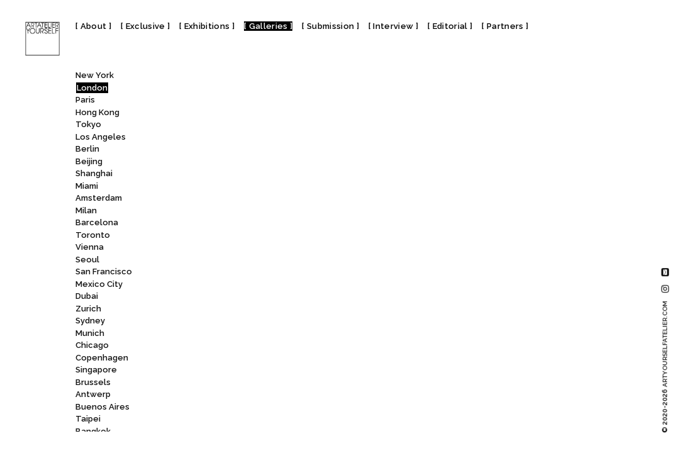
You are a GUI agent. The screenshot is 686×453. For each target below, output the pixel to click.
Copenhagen (101, 357)
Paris (85, 99)
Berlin (87, 149)
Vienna (89, 247)
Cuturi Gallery (198, 224)
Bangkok (93, 431)
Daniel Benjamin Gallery (222, 298)
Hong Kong (97, 112)
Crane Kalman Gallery (218, 126)
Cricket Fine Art (205, 138)
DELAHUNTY (196, 420)
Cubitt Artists (200, 199)
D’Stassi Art (199, 236)
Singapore (96, 369)
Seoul (87, 259)
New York (94, 75)
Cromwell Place (209, 175)
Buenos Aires (102, 406)
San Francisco (103, 271)
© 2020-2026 (665, 367)
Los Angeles (100, 137)
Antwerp (93, 394)
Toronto (92, 235)
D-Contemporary (210, 249)
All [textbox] (167, 78)
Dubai (86, 296)
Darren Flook (197, 359)
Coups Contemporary (214, 101)
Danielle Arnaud (206, 322)
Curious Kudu (200, 211)
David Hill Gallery (209, 383)
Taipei (88, 418)
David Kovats (197, 396)
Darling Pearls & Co (209, 347)
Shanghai (94, 173)
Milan (86, 210)
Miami (86, 186)
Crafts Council (205, 113)
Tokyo (88, 124)
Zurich (88, 308)
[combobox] (215, 78)
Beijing (88, 161)
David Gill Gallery (210, 371)
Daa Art (185, 261)
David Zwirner (205, 408)
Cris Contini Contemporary (224, 150)
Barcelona (96, 222)
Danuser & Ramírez (208, 334)
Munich (89, 333)
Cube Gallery (202, 187)
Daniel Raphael (205, 310)
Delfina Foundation (213, 432)
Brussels (93, 382)
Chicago (92, 345)
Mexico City (99, 284)
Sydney (90, 320)
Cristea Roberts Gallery (223, 162)
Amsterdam (98, 198)
